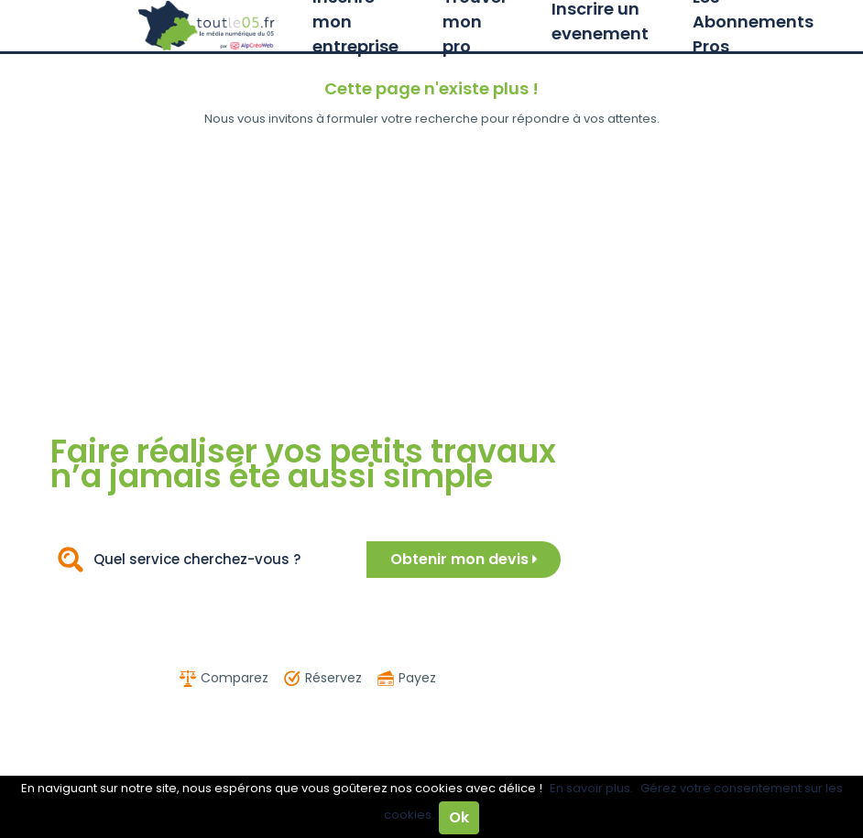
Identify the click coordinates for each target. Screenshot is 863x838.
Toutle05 (207, 25)
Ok (459, 817)
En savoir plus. (591, 788)
